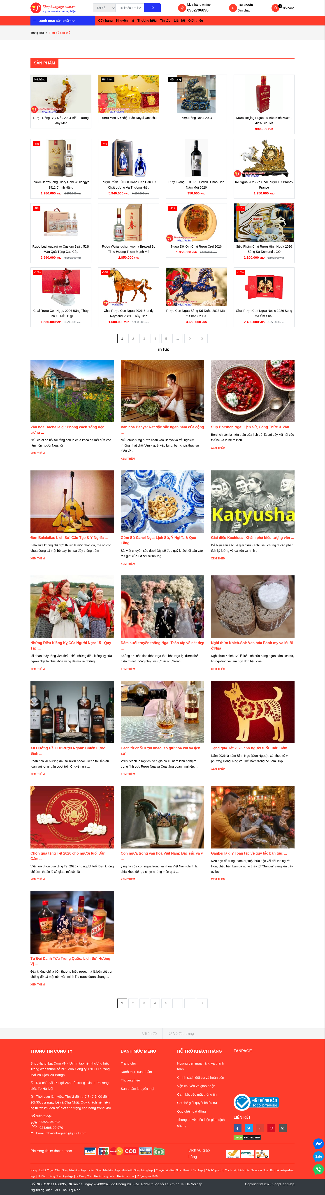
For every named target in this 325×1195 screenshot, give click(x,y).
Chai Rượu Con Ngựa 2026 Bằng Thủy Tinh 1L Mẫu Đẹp (61, 313)
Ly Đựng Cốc (84, 1176)
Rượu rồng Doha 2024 (196, 118)
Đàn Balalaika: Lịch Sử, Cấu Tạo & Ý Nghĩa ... (69, 538)
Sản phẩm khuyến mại (137, 1088)
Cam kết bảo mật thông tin (197, 1094)
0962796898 (198, 10)
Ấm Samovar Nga (257, 1170)
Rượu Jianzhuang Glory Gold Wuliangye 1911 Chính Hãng (60, 184)
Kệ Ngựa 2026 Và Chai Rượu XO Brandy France (264, 184)
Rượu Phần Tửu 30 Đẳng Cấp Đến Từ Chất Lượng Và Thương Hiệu (129, 184)
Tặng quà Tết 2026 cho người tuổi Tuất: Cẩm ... (251, 748)
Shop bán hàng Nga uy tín (77, 1170)
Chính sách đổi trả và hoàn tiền (200, 1077)
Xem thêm (37, 453)
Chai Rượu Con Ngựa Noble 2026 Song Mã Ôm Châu (264, 313)
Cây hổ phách (214, 1170)
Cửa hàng (105, 20)
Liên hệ (179, 20)
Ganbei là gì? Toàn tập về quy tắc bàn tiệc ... (249, 853)
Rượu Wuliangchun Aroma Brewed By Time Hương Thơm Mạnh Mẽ (128, 249)
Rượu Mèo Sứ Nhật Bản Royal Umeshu (129, 118)
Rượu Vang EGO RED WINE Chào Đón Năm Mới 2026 (196, 184)
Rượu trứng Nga (193, 1170)
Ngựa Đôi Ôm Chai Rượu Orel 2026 (196, 246)
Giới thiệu (195, 20)
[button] (94, 1033)
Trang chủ (37, 32)
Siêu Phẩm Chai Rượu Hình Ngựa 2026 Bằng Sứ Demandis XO (264, 249)
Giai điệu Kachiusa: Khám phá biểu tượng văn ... (252, 538)
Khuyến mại (125, 20)
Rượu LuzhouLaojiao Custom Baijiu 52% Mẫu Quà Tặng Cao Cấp (60, 249)
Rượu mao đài (125, 1176)
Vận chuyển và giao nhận (196, 1086)
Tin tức (165, 20)
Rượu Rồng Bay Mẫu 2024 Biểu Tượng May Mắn (61, 120)
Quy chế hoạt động (191, 1111)
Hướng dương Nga (49, 1176)
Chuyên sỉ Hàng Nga (168, 1170)
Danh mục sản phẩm (57, 21)
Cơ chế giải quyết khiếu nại (197, 1103)
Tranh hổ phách (234, 1170)
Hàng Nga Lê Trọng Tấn (45, 1170)
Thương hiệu (147, 20)
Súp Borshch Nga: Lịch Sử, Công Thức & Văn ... (252, 427)
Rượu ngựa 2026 (147, 1176)
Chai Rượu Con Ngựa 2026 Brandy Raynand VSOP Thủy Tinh (128, 313)
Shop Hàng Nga (143, 1170)
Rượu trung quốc (104, 1176)
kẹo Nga (68, 1176)
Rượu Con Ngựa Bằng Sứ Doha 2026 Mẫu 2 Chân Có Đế (196, 313)
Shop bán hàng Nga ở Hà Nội (114, 1170)
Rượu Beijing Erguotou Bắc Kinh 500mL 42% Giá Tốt (264, 120)
